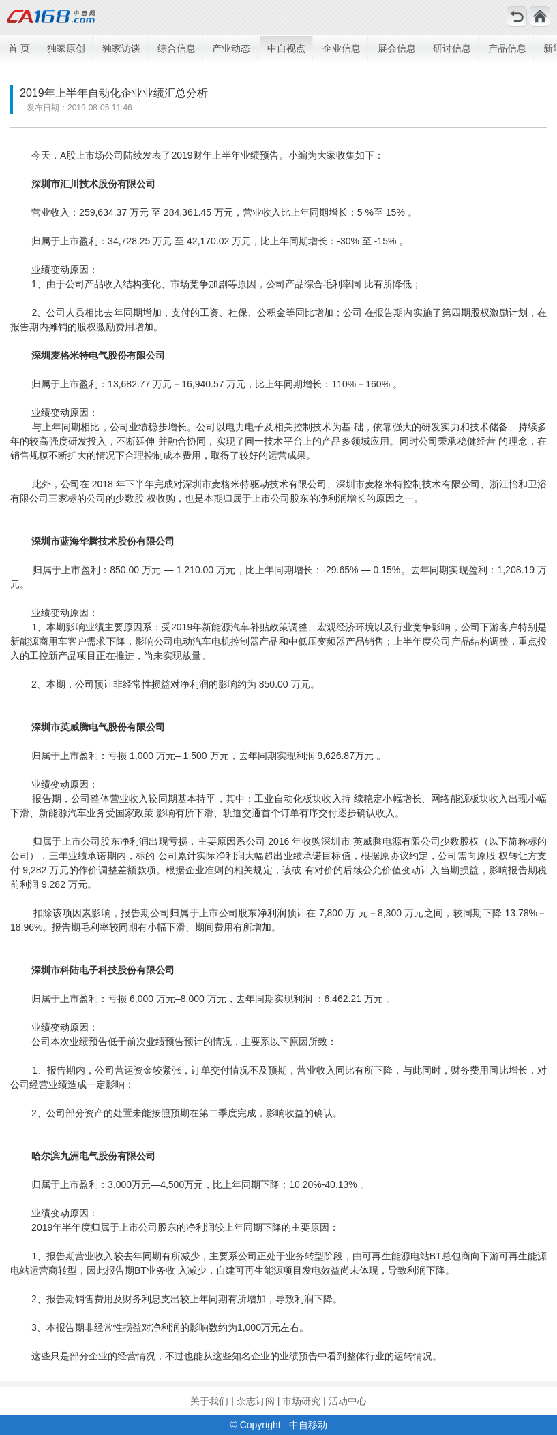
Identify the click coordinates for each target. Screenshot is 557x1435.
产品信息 (507, 48)
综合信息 (176, 48)
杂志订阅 (256, 1401)
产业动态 (231, 48)
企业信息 (341, 48)
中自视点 (286, 48)
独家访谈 (121, 48)
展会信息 (397, 48)
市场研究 (301, 1401)
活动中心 (348, 1401)
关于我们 (209, 1401)
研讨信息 (452, 48)
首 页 (19, 48)
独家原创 (66, 48)
